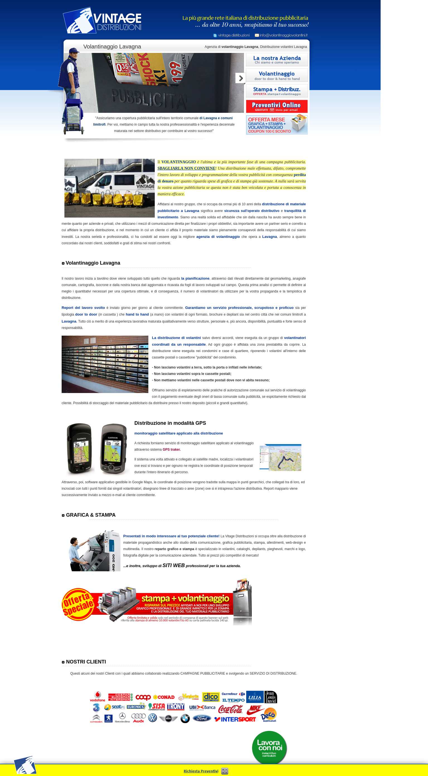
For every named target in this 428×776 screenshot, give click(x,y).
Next (240, 79)
